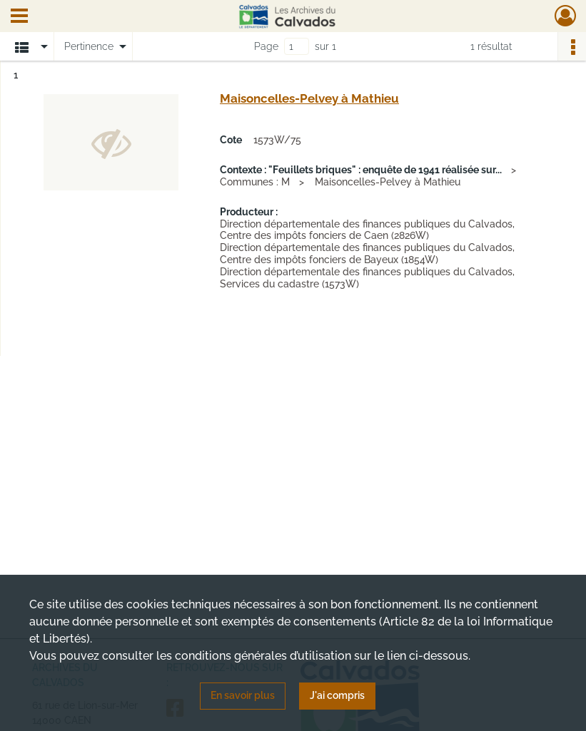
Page (266, 46)
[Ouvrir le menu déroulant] (19, 17)
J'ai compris (337, 695)
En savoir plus (243, 695)
